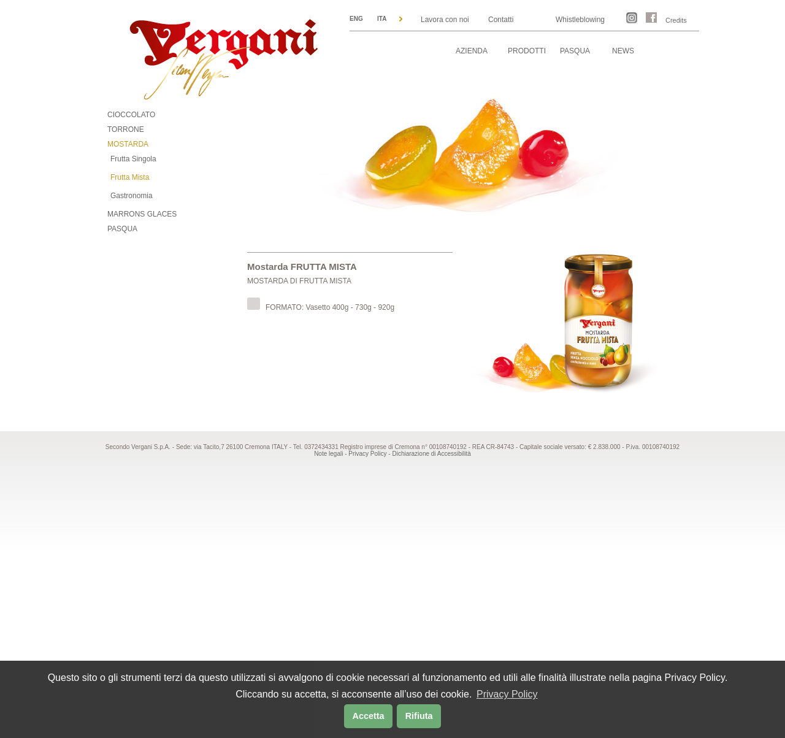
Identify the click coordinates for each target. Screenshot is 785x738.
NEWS (623, 51)
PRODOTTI (527, 51)
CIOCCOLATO (131, 114)
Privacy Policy (367, 453)
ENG (356, 18)
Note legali (328, 453)
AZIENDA (472, 51)
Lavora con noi (445, 19)
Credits (676, 20)
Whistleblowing (580, 19)
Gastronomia (131, 195)
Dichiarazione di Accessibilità (431, 453)
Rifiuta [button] (419, 716)
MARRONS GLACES (142, 214)
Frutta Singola (133, 159)
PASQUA (575, 51)
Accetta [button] (369, 716)
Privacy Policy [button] (507, 694)
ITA (381, 18)
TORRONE (125, 129)
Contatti (500, 19)
